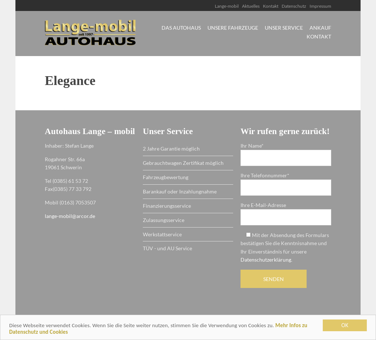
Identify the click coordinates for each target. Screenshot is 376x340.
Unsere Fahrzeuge (232, 28)
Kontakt (270, 6)
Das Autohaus (181, 28)
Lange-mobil (227, 6)
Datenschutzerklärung (266, 259)
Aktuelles (251, 6)
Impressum (320, 6)
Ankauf (320, 28)
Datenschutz (294, 6)
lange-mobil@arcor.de (70, 216)
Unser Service (284, 28)
